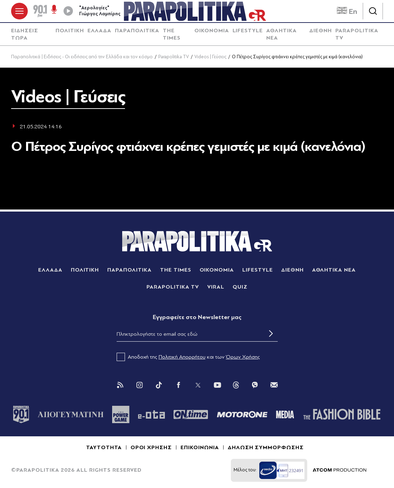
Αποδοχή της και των (188, 357)
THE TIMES (172, 34)
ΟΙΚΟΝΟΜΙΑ (211, 30)
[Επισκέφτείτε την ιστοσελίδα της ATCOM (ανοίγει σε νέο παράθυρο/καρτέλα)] (339, 470)
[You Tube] (217, 385)
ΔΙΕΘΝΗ (320, 30)
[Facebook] (178, 385)
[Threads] (236, 384)
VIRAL (215, 287)
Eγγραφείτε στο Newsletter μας (197, 317)
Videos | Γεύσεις (210, 56)
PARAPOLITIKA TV (356, 34)
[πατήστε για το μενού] (19, 11)
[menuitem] (31, 34)
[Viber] (255, 385)
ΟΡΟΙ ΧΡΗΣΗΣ (151, 447)
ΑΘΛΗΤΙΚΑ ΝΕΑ (281, 34)
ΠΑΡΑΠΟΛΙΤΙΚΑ (137, 30)
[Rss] (120, 385)
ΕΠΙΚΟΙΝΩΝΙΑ (200, 447)
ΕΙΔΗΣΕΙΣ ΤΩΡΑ (24, 34)
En (347, 11)
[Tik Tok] (159, 385)
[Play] (68, 11)
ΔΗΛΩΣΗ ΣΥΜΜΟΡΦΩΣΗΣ (266, 447)
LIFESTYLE (248, 30)
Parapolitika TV (173, 56)
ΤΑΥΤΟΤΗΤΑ (104, 447)
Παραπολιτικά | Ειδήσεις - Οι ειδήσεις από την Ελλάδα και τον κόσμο (82, 56)
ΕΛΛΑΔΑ (99, 30)
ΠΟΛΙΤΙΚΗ (70, 30)
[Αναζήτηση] (372, 11)
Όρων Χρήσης (243, 357)
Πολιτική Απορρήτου (182, 357)
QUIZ (240, 287)
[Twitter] (198, 385)
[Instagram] (139, 385)
